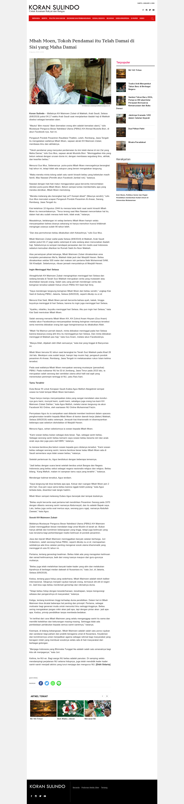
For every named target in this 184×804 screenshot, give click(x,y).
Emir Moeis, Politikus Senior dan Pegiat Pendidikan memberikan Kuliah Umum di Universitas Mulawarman (132, 197)
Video (142, 18)
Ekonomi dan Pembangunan (79, 18)
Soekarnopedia (122, 18)
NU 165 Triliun (36, 719)
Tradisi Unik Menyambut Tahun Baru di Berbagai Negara (139, 86)
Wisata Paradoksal (137, 142)
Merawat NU (90, 719)
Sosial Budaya (98, 18)
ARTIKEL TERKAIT (39, 696)
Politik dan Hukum (57, 18)
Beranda (36, 18)
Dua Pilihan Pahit (136, 129)
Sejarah (110, 18)
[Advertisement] (70, 751)
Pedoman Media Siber (90, 788)
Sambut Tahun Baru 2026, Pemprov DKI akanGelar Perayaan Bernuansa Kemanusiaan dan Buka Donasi (134, 103)
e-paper (134, 18)
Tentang (104, 788)
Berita (44, 18)
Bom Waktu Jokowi (66, 719)
